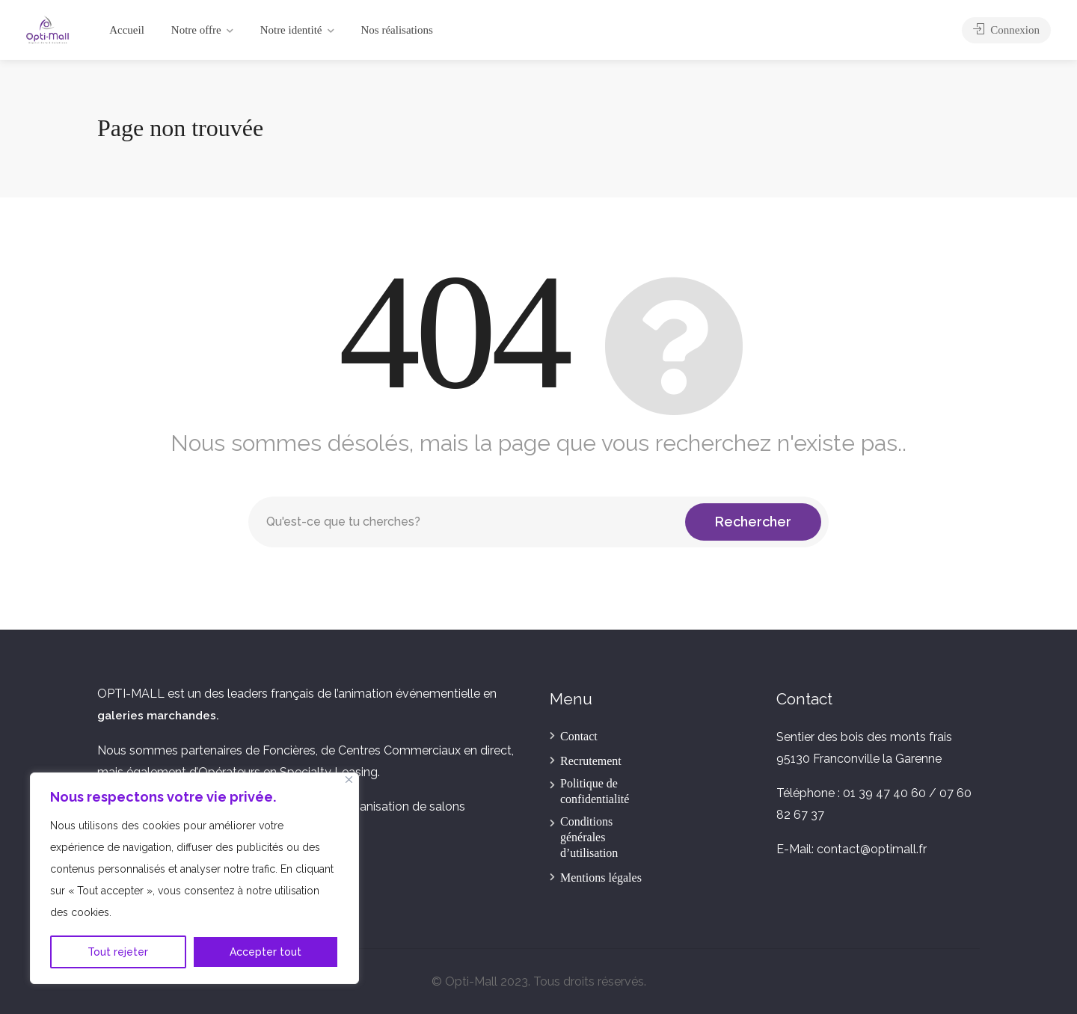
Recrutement (591, 761)
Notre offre (196, 30)
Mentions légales (601, 877)
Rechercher (753, 521)
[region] (194, 878)
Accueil (126, 30)
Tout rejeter (118, 952)
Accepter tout (265, 952)
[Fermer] (349, 779)
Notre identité (291, 30)
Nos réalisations (397, 30)
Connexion (1006, 29)
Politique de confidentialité (594, 791)
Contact (579, 736)
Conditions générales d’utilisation (589, 837)
